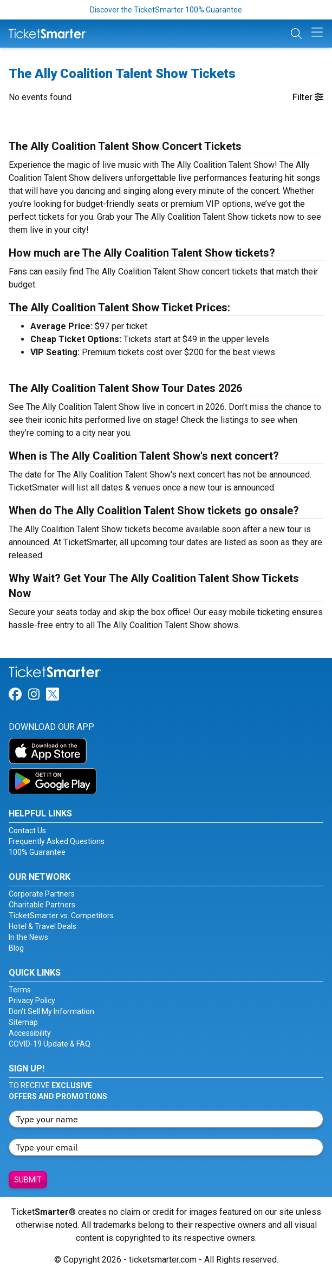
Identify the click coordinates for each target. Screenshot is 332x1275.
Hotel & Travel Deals (42, 926)
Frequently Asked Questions (57, 841)
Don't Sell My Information (51, 1011)
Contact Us (27, 830)
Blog (16, 948)
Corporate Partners (42, 894)
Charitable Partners (42, 904)
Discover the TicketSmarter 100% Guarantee (166, 9)
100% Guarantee (37, 852)
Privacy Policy (32, 1000)
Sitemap (23, 1022)
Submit (28, 1179)
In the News (28, 937)
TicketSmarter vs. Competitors (61, 915)
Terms (20, 989)
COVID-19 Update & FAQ (49, 1043)
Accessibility (30, 1033)
